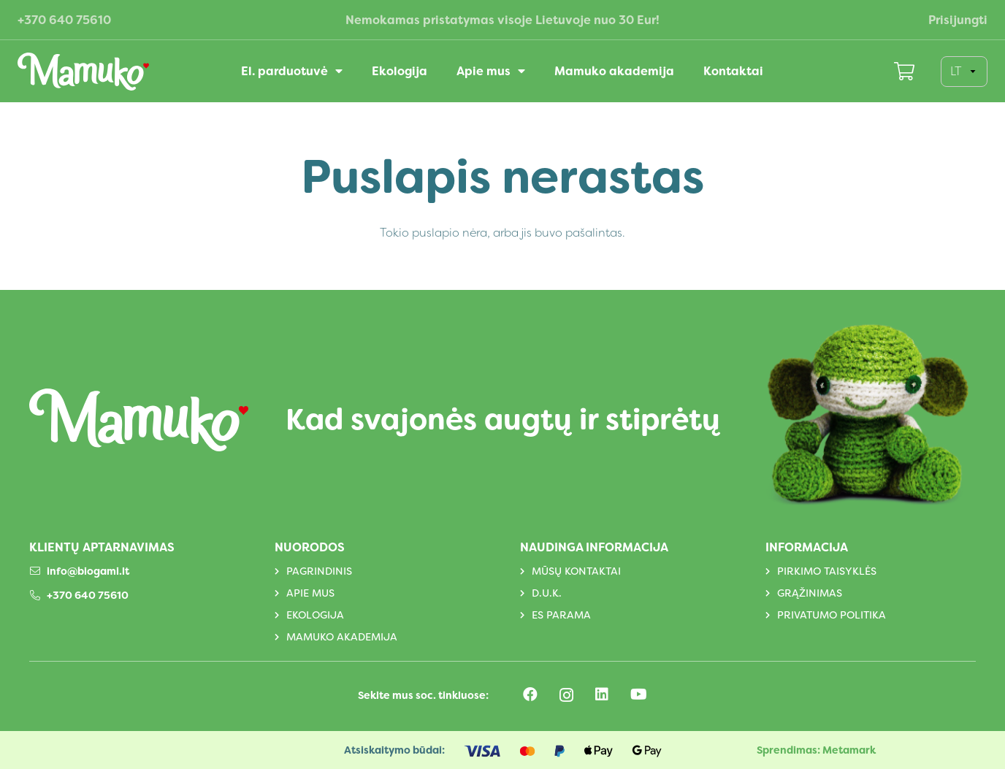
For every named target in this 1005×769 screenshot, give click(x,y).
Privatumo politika (831, 614)
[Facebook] (530, 694)
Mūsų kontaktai (576, 571)
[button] (335, 71)
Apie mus (310, 593)
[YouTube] (638, 694)
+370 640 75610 (88, 595)
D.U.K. (547, 593)
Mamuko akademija (341, 636)
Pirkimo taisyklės (826, 571)
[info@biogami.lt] (38, 571)
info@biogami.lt (88, 571)
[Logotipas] (83, 72)
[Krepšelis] (904, 71)
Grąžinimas (809, 593)
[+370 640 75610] (38, 595)
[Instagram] (566, 695)
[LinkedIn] (601, 694)
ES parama (561, 614)
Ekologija (315, 614)
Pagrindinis (319, 571)
